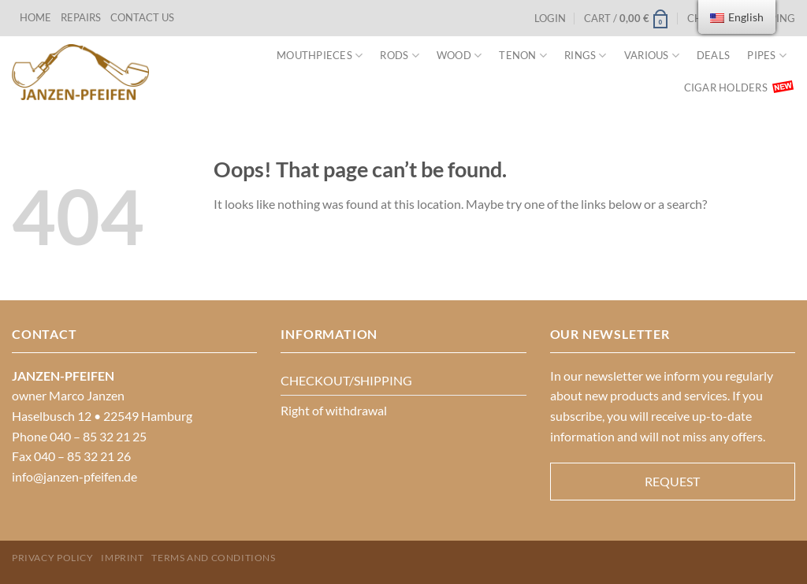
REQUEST (672, 481)
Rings (585, 55)
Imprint (122, 558)
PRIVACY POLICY (53, 558)
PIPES (767, 55)
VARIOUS (651, 55)
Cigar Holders (726, 87)
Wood (459, 55)
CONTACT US (142, 17)
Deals (713, 55)
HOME (35, 17)
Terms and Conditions (213, 558)
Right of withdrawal (334, 410)
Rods (399, 55)
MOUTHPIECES (320, 55)
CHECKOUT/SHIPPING (346, 380)
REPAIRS (81, 17)
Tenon (523, 55)
